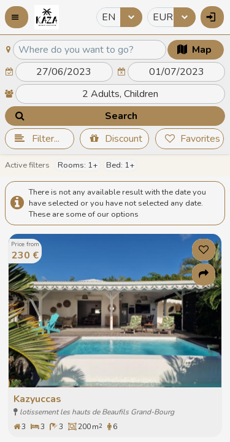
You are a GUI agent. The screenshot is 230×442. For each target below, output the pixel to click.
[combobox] (119, 17)
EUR (162, 17)
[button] (16, 17)
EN (108, 17)
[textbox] (89, 50)
